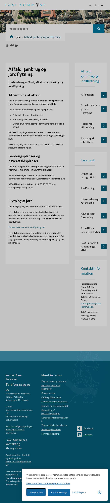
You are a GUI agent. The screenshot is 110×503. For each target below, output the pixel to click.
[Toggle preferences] (79, 492)
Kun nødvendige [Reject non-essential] (59, 492)
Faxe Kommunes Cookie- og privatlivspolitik (48, 483)
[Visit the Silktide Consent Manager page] (99, 492)
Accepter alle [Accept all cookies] (36, 492)
